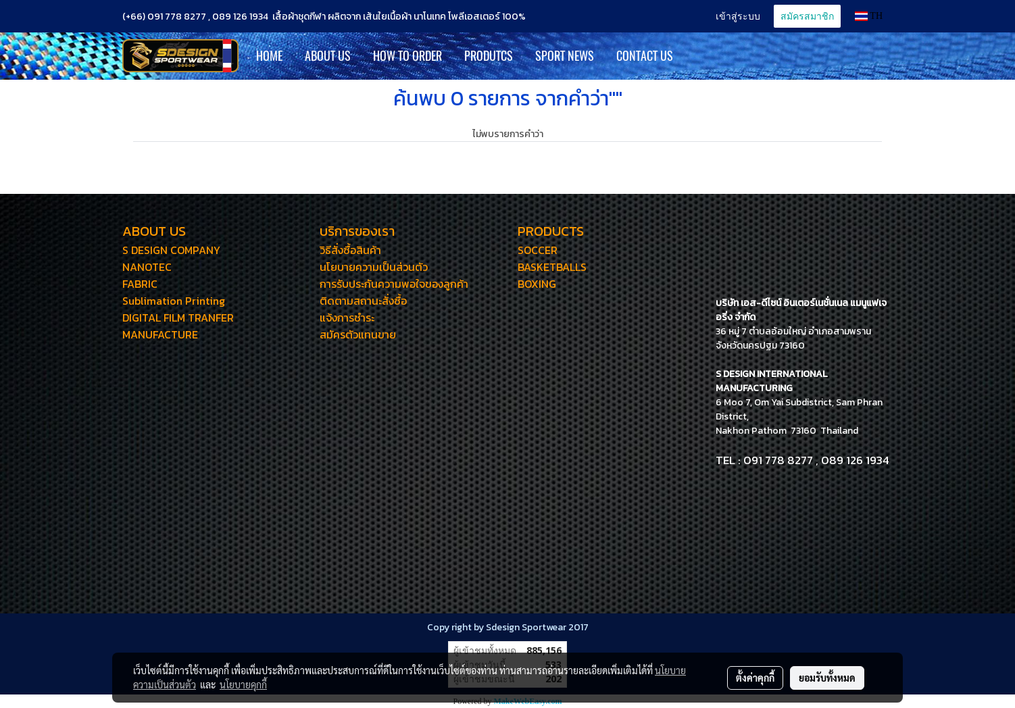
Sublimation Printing (173, 301)
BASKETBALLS (552, 267)
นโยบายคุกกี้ (243, 684)
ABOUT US (328, 55)
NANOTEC (147, 267)
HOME (269, 55)
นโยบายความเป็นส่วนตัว (374, 267)
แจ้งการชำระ (347, 317)
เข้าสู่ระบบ (738, 15)
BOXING (537, 284)
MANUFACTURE (160, 334)
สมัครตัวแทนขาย (358, 334)
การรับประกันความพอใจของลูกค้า (394, 284)
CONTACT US (644, 55)
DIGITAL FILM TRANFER (178, 317)
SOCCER (538, 250)
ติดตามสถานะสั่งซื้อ (363, 301)
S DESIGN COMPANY (171, 250)
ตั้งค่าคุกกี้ (755, 678)
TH (869, 16)
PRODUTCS (488, 55)
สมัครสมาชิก (807, 15)
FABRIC (139, 284)
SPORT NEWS (564, 55)
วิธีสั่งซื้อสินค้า (350, 250)
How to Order (407, 55)
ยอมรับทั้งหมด (827, 678)
